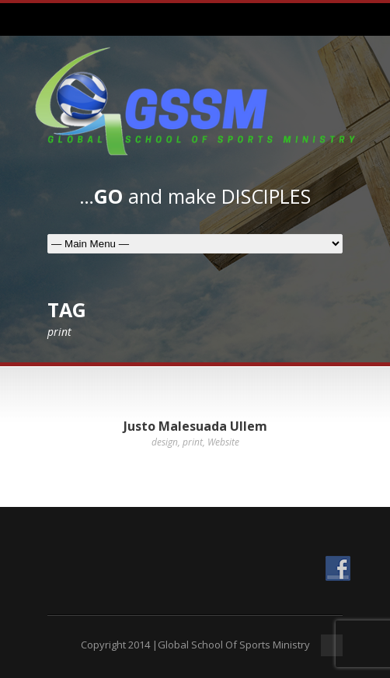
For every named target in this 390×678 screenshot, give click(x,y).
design (164, 442)
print (193, 442)
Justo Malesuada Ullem (195, 426)
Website (223, 442)
